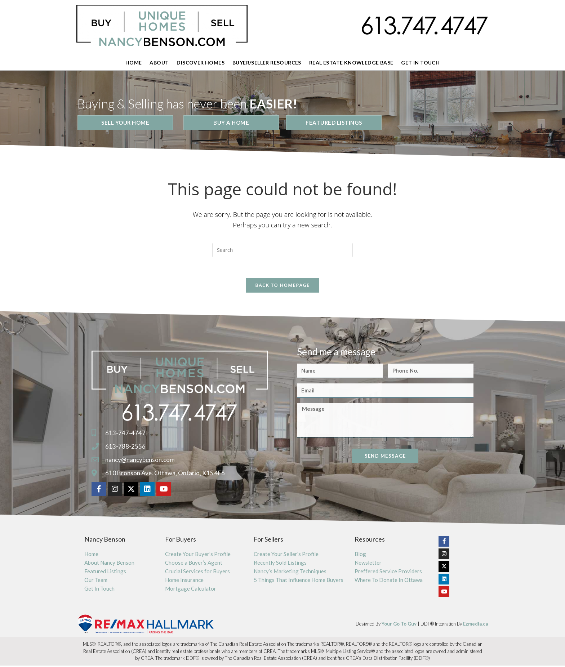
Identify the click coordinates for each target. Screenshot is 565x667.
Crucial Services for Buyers (197, 572)
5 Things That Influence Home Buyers (298, 581)
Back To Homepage (282, 286)
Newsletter (368, 564)
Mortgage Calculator (190, 590)
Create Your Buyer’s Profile (198, 555)
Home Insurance (184, 581)
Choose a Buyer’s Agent (193, 564)
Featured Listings (105, 572)
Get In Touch (420, 62)
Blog (360, 555)
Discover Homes (200, 62)
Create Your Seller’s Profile (286, 555)
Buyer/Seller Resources (266, 62)
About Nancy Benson (109, 564)
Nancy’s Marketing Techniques (290, 572)
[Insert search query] (282, 250)
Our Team (95, 581)
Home (133, 62)
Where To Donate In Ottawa (389, 581)
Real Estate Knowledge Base (351, 62)
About (159, 62)
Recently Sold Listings (280, 564)
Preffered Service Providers (388, 572)
